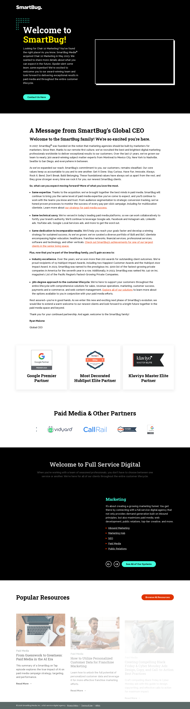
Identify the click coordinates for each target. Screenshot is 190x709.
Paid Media (114, 543)
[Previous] (109, 564)
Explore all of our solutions (117, 289)
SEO (110, 538)
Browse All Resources (158, 597)
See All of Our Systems (139, 564)
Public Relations (117, 548)
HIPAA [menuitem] (97, 705)
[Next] (117, 564)
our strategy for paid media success (86, 207)
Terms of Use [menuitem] (87, 705)
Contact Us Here (36, 97)
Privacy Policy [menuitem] (72, 705)
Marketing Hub (116, 533)
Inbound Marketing (119, 528)
